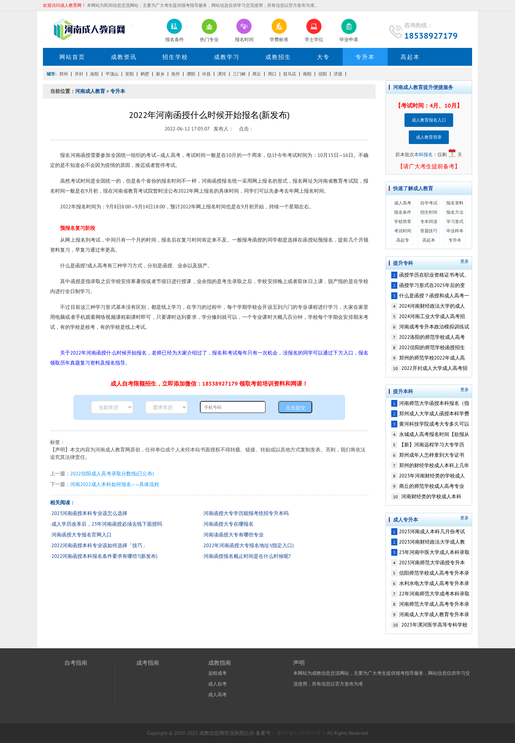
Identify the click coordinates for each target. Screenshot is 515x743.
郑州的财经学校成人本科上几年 (430, 465)
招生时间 (428, 212)
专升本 (365, 56)
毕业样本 (455, 230)
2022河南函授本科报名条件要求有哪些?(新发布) (104, 556)
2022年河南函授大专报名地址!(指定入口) (248, 545)
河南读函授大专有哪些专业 (233, 534)
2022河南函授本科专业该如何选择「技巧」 (100, 545)
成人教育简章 (429, 137)
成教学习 (227, 56)
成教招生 (278, 56)
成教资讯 (124, 56)
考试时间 (402, 230)
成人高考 (402, 202)
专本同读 (428, 221)
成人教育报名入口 (429, 120)
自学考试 (428, 202)
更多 (464, 261)
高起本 (410, 56)
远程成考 (217, 673)
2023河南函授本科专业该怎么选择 (90, 513)
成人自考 (217, 684)
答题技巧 (428, 230)
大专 (323, 56)
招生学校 (175, 56)
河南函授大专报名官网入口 (82, 534)
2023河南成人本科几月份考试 (428, 531)
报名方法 (455, 212)
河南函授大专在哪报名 (228, 524)
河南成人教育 (90, 91)
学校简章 (402, 221)
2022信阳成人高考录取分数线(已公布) (112, 473)
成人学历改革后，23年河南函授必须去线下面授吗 (107, 524)
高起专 (402, 240)
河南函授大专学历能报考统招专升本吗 (246, 513)
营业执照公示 (239, 733)
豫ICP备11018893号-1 (301, 733)
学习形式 (455, 221)
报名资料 (455, 202)
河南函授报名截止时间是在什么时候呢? (247, 556)
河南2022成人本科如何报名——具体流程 (114, 484)
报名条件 (402, 212)
